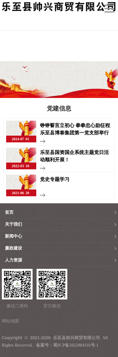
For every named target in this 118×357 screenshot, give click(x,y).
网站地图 (10, 321)
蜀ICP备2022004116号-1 (75, 345)
